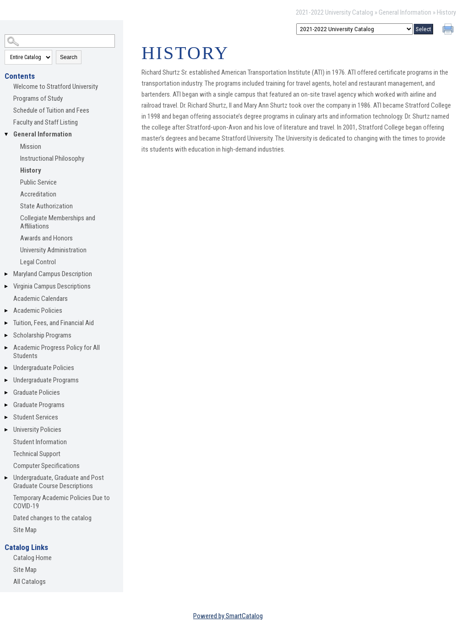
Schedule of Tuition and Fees (51, 110)
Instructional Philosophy (52, 158)
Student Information (40, 442)
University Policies (37, 429)
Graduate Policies (36, 392)
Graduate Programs (39, 405)
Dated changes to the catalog (52, 518)
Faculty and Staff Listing (45, 122)
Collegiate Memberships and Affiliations (57, 222)
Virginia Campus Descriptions (52, 286)
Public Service (38, 182)
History (30, 170)
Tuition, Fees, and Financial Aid (53, 323)
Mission (30, 146)
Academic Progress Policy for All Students (56, 351)
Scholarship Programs (42, 335)
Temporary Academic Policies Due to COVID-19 (61, 502)
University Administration (53, 250)
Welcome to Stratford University (55, 86)
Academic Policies (37, 310)
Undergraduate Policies (43, 368)
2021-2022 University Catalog (334, 12)
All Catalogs (29, 581)
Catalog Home (32, 558)
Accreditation (38, 194)
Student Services (35, 417)
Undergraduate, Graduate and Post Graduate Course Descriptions (58, 482)
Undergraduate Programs (46, 380)
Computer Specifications (46, 466)
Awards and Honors (46, 238)
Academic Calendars (40, 298)
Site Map (25, 530)
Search (68, 57)
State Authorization (46, 206)
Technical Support (36, 454)
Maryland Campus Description (52, 274)
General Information (405, 12)
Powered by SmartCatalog (228, 616)
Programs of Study (38, 98)
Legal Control (38, 262)
